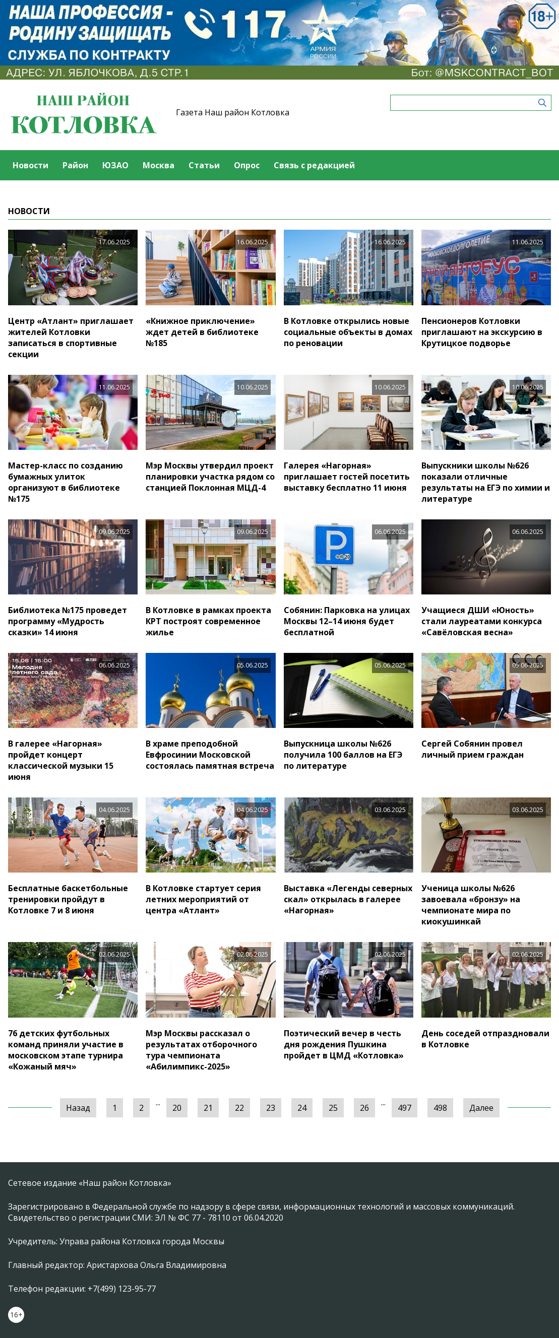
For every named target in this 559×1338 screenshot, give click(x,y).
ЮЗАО (115, 165)
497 (404, 1107)
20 (176, 1107)
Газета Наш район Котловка (232, 112)
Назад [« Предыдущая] (78, 1107)
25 (333, 1107)
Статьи (204, 165)
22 (239, 1107)
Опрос (247, 165)
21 (208, 1107)
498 (440, 1107)
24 (301, 1107)
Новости (30, 165)
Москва (158, 165)
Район (75, 165)
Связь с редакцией (314, 165)
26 (364, 1107)
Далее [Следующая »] (481, 1107)
